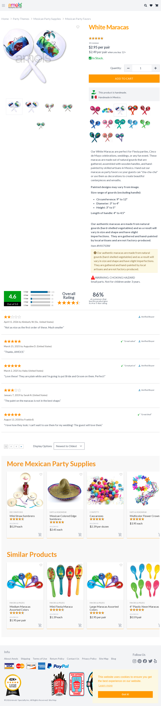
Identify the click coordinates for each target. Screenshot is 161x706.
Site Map (103, 658)
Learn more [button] (106, 685)
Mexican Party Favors (78, 18)
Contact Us (73, 658)
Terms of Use (40, 658)
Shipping (25, 658)
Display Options (42, 446)
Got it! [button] (125, 694)
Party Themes (21, 18)
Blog (113, 658)
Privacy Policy (89, 658)
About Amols (11, 658)
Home (5, 18)
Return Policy (57, 658)
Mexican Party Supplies (47, 18)
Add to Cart (124, 78)
